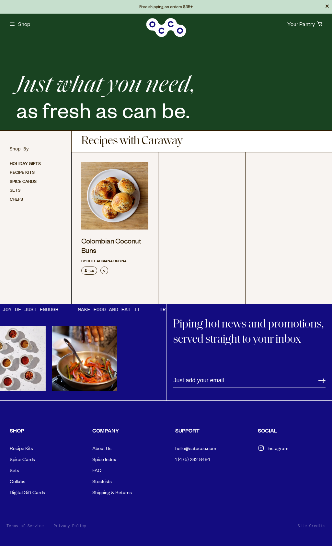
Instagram (273, 448)
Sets (15, 189)
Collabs (17, 481)
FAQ (96, 470)
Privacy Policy (69, 526)
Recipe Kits (22, 171)
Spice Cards (23, 180)
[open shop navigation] (20, 23)
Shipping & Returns (112, 492)
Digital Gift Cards (27, 492)
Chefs (16, 198)
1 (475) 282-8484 (192, 459)
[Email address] (249, 380)
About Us (101, 448)
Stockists (102, 481)
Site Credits (312, 526)
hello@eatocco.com (195, 448)
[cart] (304, 23)
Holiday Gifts (25, 163)
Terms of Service (25, 526)
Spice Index (104, 459)
